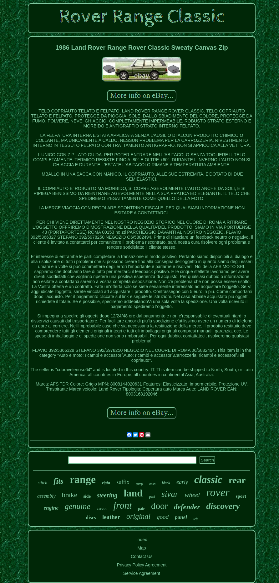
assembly (46, 496)
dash (152, 484)
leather (111, 517)
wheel (192, 495)
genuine (77, 506)
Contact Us (141, 556)
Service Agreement (141, 573)
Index (141, 539)
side (87, 496)
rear (237, 480)
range (83, 479)
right (106, 483)
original (138, 516)
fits (58, 481)
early (182, 482)
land (133, 493)
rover (218, 492)
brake (69, 495)
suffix (122, 482)
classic (208, 479)
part (152, 496)
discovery (223, 506)
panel (181, 517)
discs (91, 517)
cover (102, 508)
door (159, 506)
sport (241, 496)
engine (51, 508)
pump (139, 484)
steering (107, 495)
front (122, 505)
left (195, 519)
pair (141, 508)
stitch (42, 483)
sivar (169, 494)
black (166, 483)
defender (187, 507)
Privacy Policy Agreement (142, 564)
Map (141, 548)
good (163, 517)
